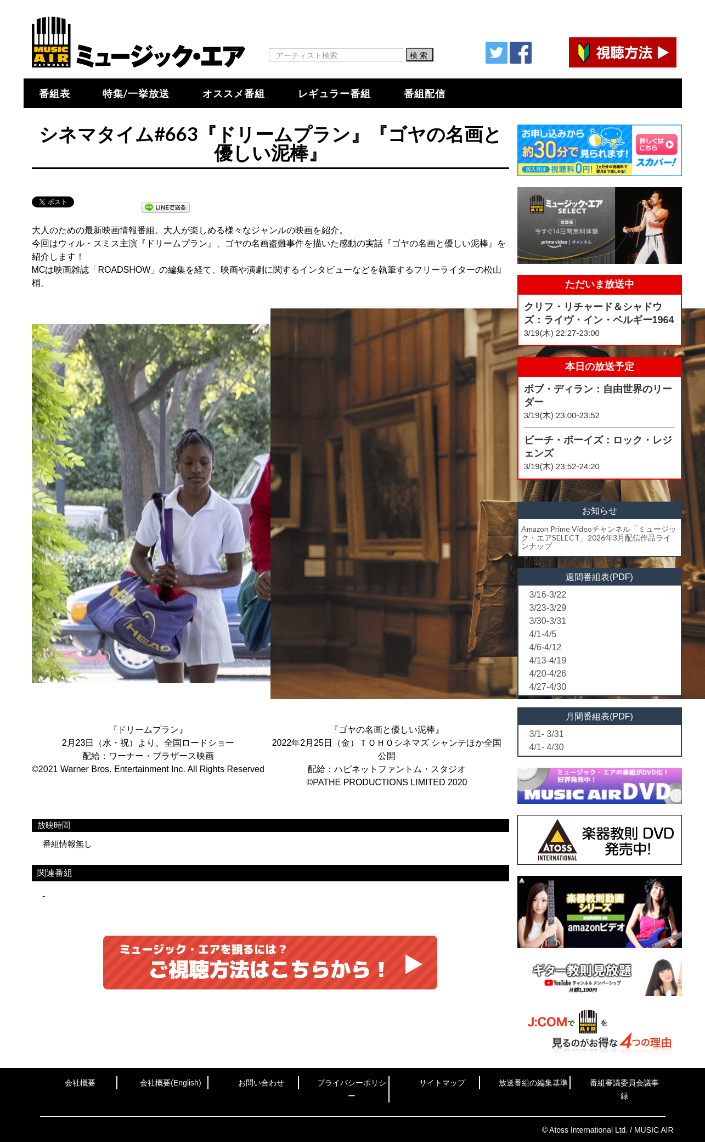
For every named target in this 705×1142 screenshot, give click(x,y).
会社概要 (80, 1082)
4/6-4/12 (545, 647)
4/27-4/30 (548, 686)
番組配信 (424, 93)
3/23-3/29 (548, 607)
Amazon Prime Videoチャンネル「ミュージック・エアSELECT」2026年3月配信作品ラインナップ (598, 537)
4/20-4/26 (548, 673)
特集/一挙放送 (136, 93)
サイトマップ (442, 1082)
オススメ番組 (233, 93)
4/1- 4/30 (546, 747)
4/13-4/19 (548, 660)
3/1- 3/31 (546, 734)
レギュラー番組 (334, 93)
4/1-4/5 (543, 634)
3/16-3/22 (548, 594)
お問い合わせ (261, 1082)
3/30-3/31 (548, 621)
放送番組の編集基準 (533, 1082)
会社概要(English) (170, 1082)
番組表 (54, 93)
